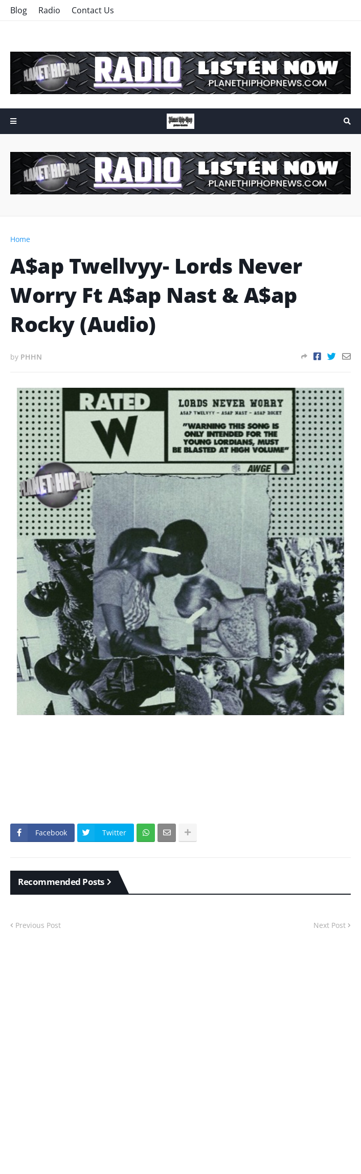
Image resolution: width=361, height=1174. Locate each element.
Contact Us (93, 10)
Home (20, 239)
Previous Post (38, 925)
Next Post (329, 925)
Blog (18, 10)
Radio (49, 10)
